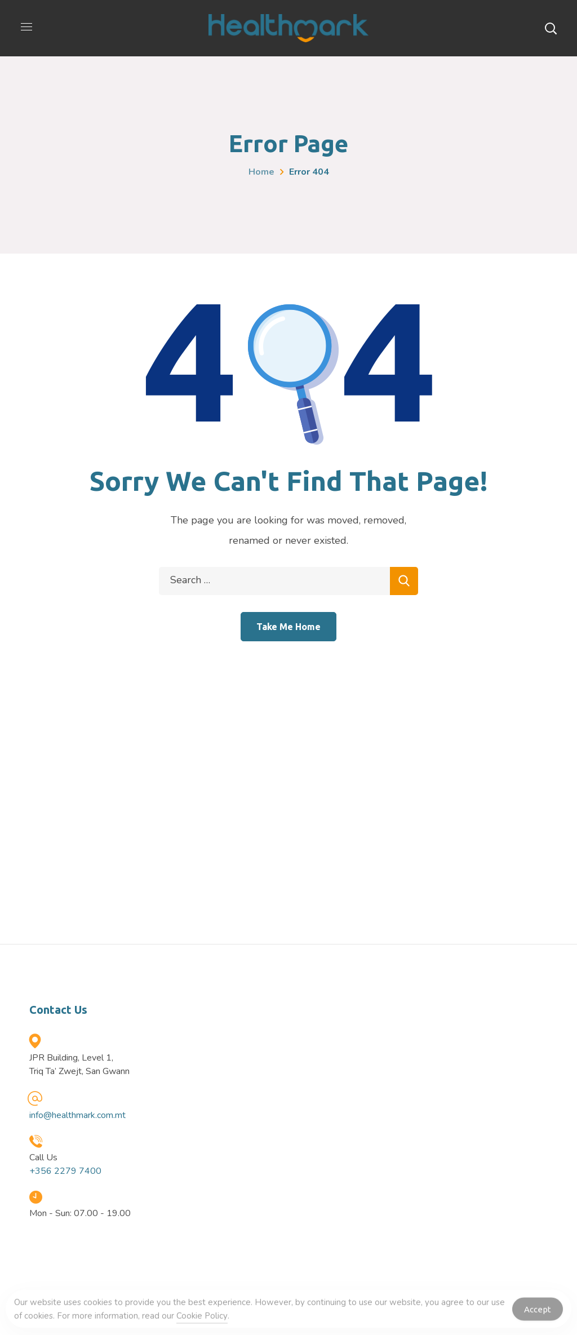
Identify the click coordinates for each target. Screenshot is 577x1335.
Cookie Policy (202, 1318)
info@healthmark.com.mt (77, 1115)
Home (261, 172)
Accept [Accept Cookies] (537, 1311)
